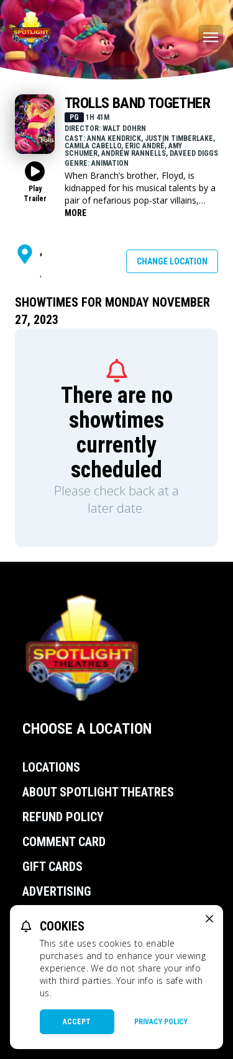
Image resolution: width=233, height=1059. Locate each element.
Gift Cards (52, 866)
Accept (77, 1021)
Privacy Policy (161, 1021)
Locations (51, 767)
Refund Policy (63, 816)
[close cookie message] (209, 919)
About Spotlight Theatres (98, 792)
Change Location (172, 261)
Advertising (56, 891)
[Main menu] (210, 37)
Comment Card (64, 841)
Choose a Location (87, 728)
